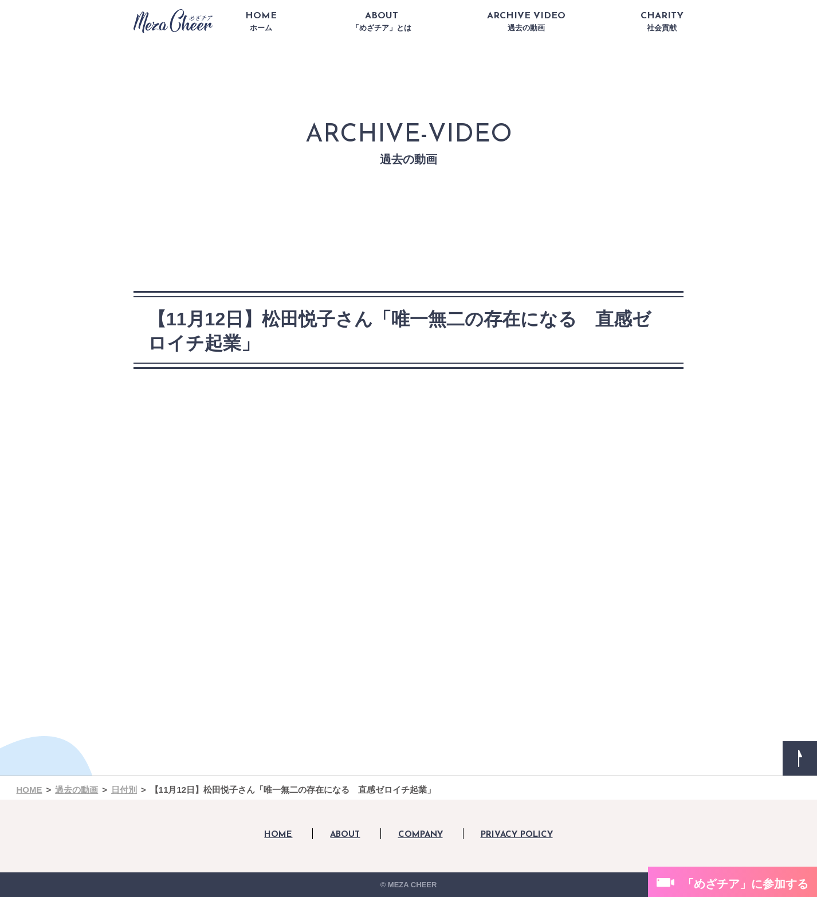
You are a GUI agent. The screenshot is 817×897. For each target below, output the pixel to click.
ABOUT (381, 21)
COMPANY (420, 835)
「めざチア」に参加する (745, 884)
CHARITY (662, 21)
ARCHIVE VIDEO (526, 21)
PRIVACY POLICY (517, 835)
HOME (261, 21)
